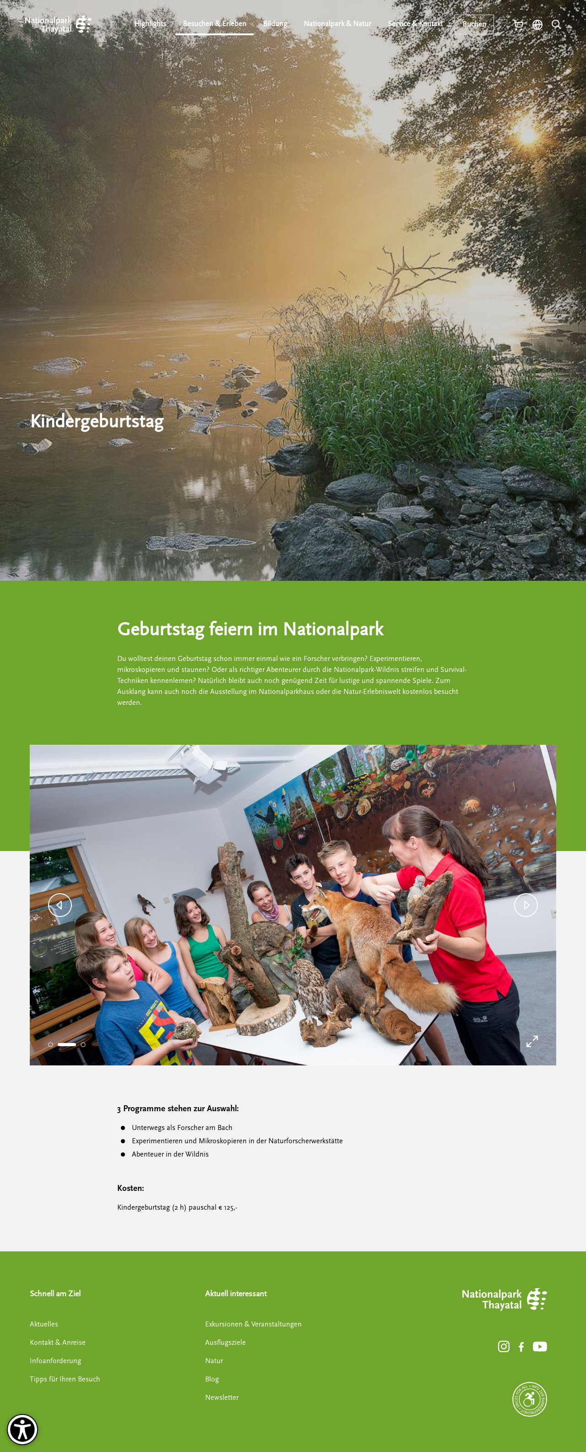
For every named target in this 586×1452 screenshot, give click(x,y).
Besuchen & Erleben (217, 24)
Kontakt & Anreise (58, 1342)
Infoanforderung (55, 1361)
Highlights (154, 24)
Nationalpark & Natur (338, 24)
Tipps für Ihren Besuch (65, 1379)
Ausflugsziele (225, 1342)
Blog (212, 1379)
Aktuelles (44, 1324)
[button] (60, 905)
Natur (214, 1361)
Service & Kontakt (416, 24)
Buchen (474, 24)
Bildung (277, 24)
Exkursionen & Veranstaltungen (253, 1324)
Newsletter (222, 1397)
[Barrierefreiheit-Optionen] (22, 1429)
